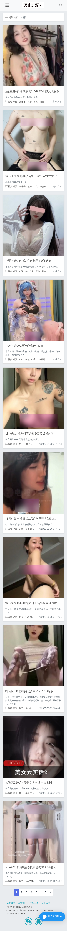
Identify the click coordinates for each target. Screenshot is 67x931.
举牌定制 (29, 271)
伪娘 (27, 359)
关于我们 (10, 903)
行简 (21, 529)
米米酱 (22, 186)
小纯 (21, 359)
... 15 (43, 892)
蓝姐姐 (22, 101)
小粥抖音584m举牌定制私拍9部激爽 (28, 260)
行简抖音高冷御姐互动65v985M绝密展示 (31, 518)
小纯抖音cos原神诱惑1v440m (24, 345)
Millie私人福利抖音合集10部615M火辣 (29, 433)
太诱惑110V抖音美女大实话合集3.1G (29, 782)
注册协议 (45, 903)
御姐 (50, 186)
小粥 (21, 271)
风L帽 (28, 708)
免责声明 (22, 903)
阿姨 (48, 101)
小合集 (43, 186)
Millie (21, 444)
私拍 (38, 271)
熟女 (30, 101)
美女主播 (29, 793)
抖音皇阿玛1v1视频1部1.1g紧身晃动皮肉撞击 (34, 603)
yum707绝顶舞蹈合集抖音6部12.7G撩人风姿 (33, 867)
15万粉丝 (29, 617)
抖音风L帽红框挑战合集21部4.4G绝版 (29, 691)
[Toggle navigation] (7, 5)
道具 (36, 101)
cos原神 (41, 359)
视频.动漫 (11, 101)
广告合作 (34, 903)
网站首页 (11, 17)
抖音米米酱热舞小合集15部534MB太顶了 (31, 176)
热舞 (30, 186)
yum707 (29, 881)
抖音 (42, 101)
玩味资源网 (27, 907)
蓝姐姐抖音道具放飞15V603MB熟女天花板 (32, 91)
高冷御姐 (29, 529)
